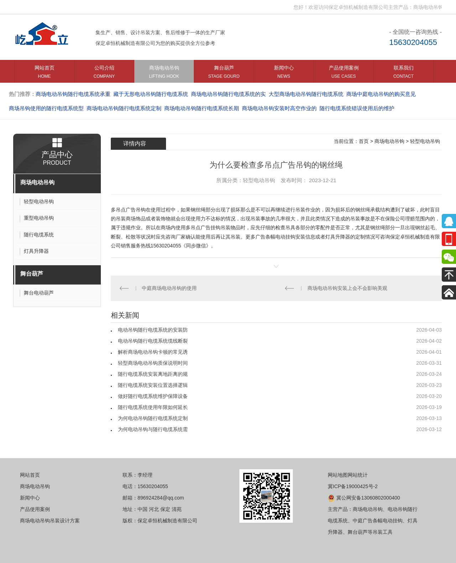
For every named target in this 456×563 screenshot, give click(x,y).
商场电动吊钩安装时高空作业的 (279, 108)
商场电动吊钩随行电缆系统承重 (73, 94)
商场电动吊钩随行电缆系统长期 (201, 108)
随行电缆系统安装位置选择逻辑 (153, 385)
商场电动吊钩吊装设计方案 (50, 520)
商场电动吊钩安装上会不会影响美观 (347, 288)
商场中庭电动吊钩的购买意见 (381, 94)
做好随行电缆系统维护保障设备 (153, 396)
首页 (364, 141)
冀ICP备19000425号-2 (353, 486)
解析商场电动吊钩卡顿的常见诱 (153, 352)
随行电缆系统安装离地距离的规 (153, 374)
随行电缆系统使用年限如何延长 (153, 407)
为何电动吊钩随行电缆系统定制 (153, 418)
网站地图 (338, 475)
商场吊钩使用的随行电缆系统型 (46, 108)
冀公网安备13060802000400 (364, 498)
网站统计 (358, 475)
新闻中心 (284, 73)
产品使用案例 (343, 73)
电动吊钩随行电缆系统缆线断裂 (153, 341)
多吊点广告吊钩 (128, 210)
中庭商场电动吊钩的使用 (169, 288)
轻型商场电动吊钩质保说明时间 (153, 363)
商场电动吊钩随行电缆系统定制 (124, 108)
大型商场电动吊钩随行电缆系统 (306, 94)
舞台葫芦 (224, 73)
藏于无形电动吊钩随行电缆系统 (150, 94)
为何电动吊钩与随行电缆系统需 (153, 429)
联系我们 (403, 73)
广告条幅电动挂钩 (275, 237)
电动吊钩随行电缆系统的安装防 (153, 330)
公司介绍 (104, 73)
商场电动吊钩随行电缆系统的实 (228, 94)
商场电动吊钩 (164, 73)
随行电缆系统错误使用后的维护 (357, 108)
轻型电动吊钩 (425, 141)
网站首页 (44, 73)
